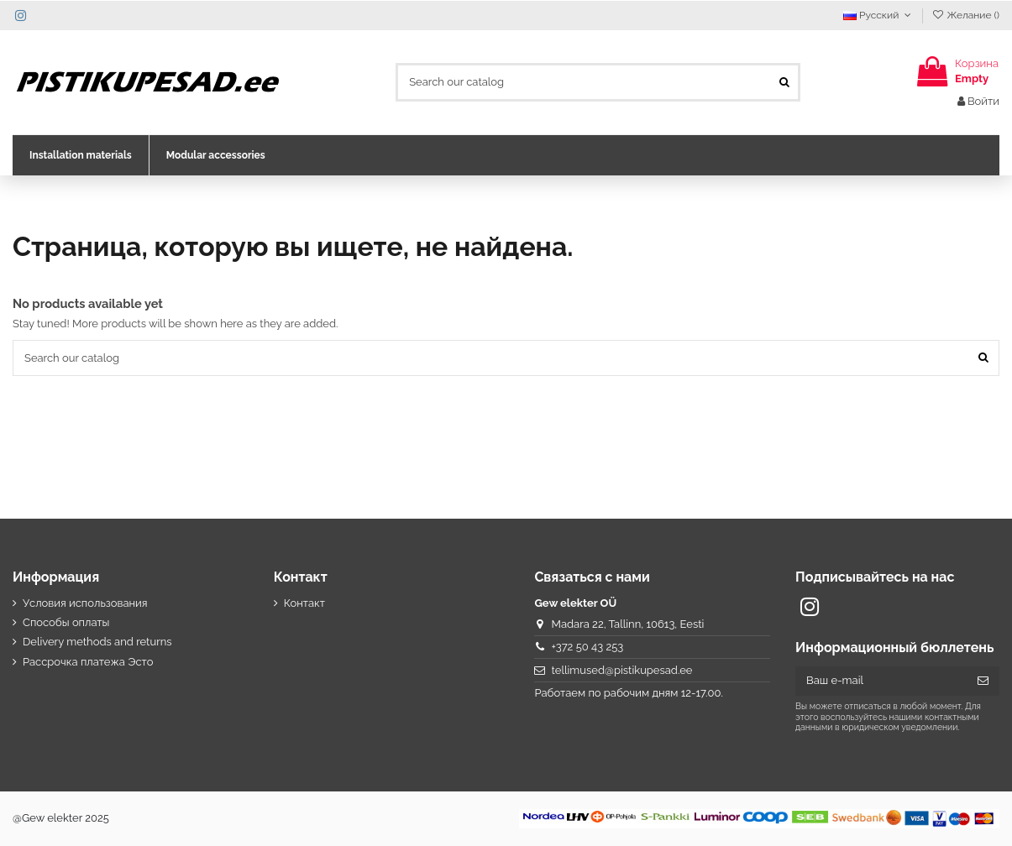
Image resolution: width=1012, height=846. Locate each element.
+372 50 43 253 (588, 646)
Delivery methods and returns (97, 641)
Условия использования (85, 603)
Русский (879, 15)
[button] (81, 155)
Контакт (304, 603)
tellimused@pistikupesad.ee (622, 670)
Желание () (965, 15)
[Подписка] (983, 681)
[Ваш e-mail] (881, 681)
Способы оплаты (66, 622)
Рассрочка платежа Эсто (88, 661)
